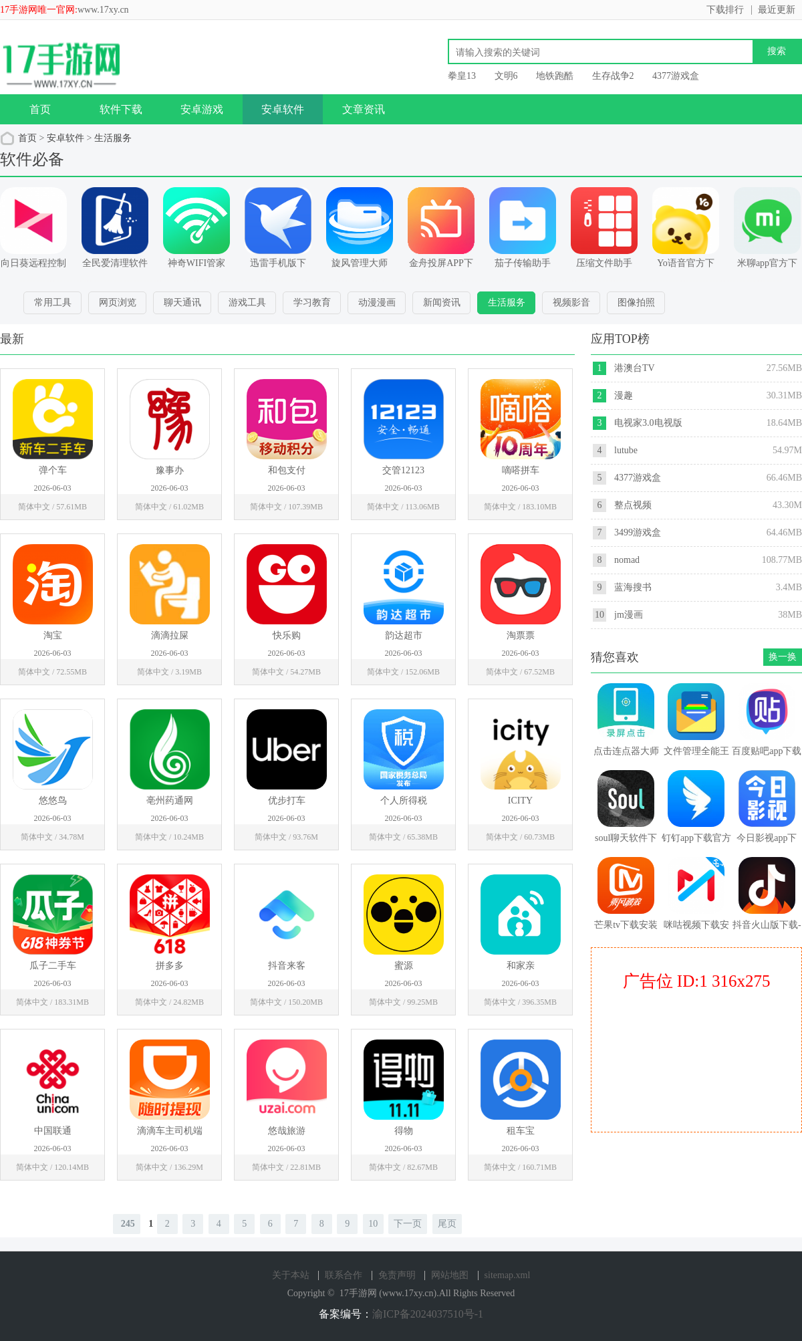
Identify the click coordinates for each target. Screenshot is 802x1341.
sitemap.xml (508, 1275)
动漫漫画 (377, 302)
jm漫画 (628, 615)
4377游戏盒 (675, 76)
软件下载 (121, 109)
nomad (627, 560)
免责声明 (397, 1275)
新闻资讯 (441, 302)
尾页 (447, 1224)
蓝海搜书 (633, 587)
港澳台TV (634, 368)
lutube (626, 450)
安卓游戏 (201, 109)
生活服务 (113, 138)
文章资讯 (363, 109)
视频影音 (571, 302)
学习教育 (312, 302)
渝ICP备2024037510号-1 (427, 1314)
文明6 (506, 76)
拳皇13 (462, 76)
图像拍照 (636, 302)
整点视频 (633, 505)
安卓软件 (282, 109)
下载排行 (725, 10)
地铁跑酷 (554, 76)
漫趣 (623, 395)
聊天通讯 (182, 302)
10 (373, 1224)
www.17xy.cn (103, 10)
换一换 (783, 657)
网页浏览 (117, 302)
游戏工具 (247, 302)
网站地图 (450, 1275)
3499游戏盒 (637, 532)
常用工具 (53, 302)
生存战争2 (613, 76)
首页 (40, 109)
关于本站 (290, 1275)
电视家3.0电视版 (648, 423)
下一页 (408, 1224)
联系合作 (343, 1275)
